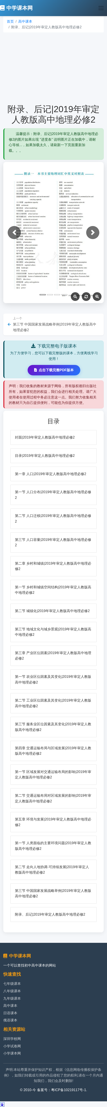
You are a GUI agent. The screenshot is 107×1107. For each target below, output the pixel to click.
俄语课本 (10, 1020)
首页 (10, 21)
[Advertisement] (53, 68)
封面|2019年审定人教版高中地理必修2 (45, 437)
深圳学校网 (12, 1039)
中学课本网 (16, 8)
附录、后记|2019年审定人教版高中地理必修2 (50, 914)
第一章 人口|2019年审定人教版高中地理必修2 (50, 474)
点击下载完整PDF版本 (54, 370)
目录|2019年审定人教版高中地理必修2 (45, 455)
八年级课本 (12, 991)
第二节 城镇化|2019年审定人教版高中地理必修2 (52, 611)
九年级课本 (12, 998)
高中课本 (25, 21)
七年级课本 (12, 984)
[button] (14, 232)
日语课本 (10, 1013)
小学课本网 (12, 1053)
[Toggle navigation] (101, 8)
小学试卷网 (12, 1046)
